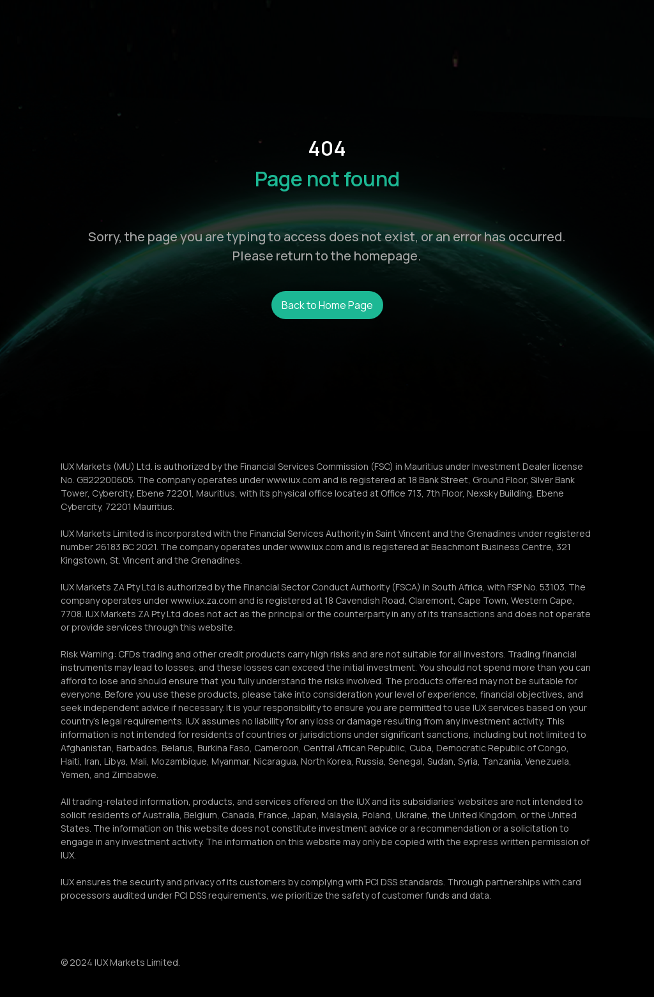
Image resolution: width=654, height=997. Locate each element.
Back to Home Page (327, 305)
